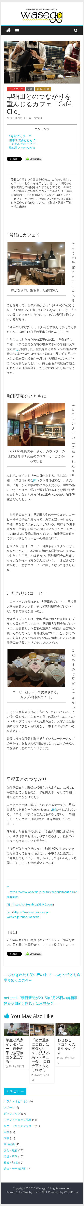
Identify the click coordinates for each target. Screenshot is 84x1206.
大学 (30, 89)
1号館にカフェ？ (20, 136)
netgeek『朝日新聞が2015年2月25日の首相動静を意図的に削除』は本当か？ (40, 1000)
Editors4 (37, 118)
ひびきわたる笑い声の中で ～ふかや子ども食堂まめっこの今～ (42, 977)
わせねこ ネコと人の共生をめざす (66, 1046)
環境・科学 (11, 1156)
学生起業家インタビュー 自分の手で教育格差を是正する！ (14, 1051)
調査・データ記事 (15, 1168)
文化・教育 (11, 1150)
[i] (17, 349)
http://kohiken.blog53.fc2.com (33, 904)
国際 (6, 1132)
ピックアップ (16, 89)
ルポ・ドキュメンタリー (19, 1126)
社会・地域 (43, 89)
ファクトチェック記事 (17, 1119)
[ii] (34, 480)
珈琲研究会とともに (22, 140)
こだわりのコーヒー (22, 144)
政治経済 (9, 1144)
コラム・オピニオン (16, 1101)
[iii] (54, 809)
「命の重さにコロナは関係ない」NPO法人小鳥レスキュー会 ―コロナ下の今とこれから (41, 1055)
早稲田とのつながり (22, 148)
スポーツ (9, 1107)
